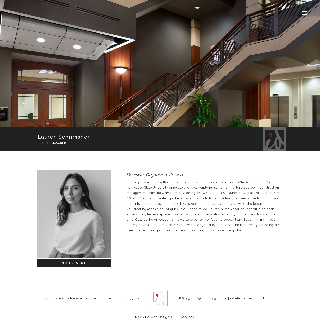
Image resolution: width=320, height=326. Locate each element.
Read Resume (73, 263)
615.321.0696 (192, 298)
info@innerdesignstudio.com (252, 298)
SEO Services (184, 317)
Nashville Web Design (152, 317)
